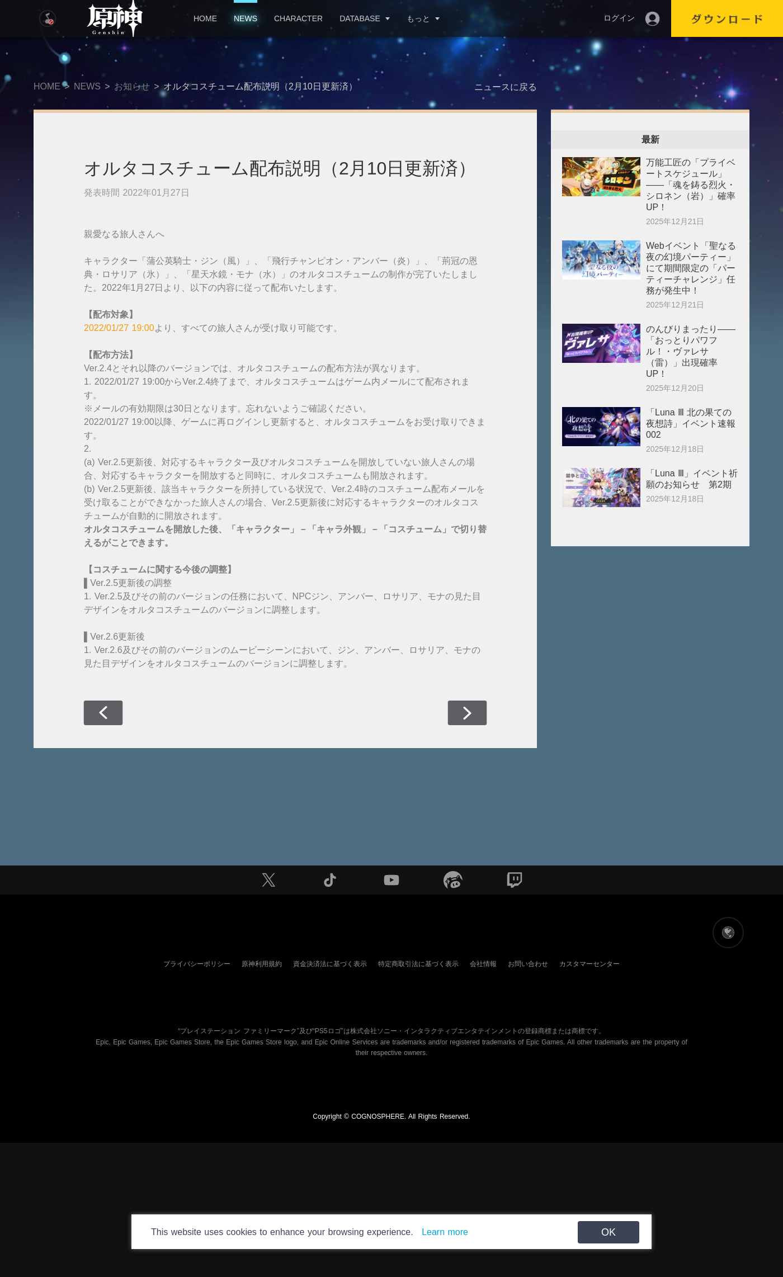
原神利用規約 (262, 964)
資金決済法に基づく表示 (330, 964)
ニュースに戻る (505, 87)
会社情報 (483, 964)
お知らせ (132, 86)
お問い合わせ (528, 964)
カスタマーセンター (589, 964)
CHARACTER (298, 18)
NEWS (245, 18)
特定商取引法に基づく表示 (418, 964)
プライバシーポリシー (196, 964)
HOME (205, 18)
